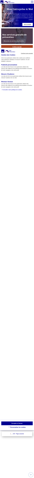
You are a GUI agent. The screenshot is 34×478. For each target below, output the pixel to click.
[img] (32, 2)
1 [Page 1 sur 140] (10, 433)
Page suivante (20, 433)
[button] (27, 24)
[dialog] (17, 239)
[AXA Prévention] (7, 2)
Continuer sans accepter (27, 53)
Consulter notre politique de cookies (12, 89)
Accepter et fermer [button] (17, 423)
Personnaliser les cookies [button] (18, 427)
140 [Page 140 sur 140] (14, 433)
